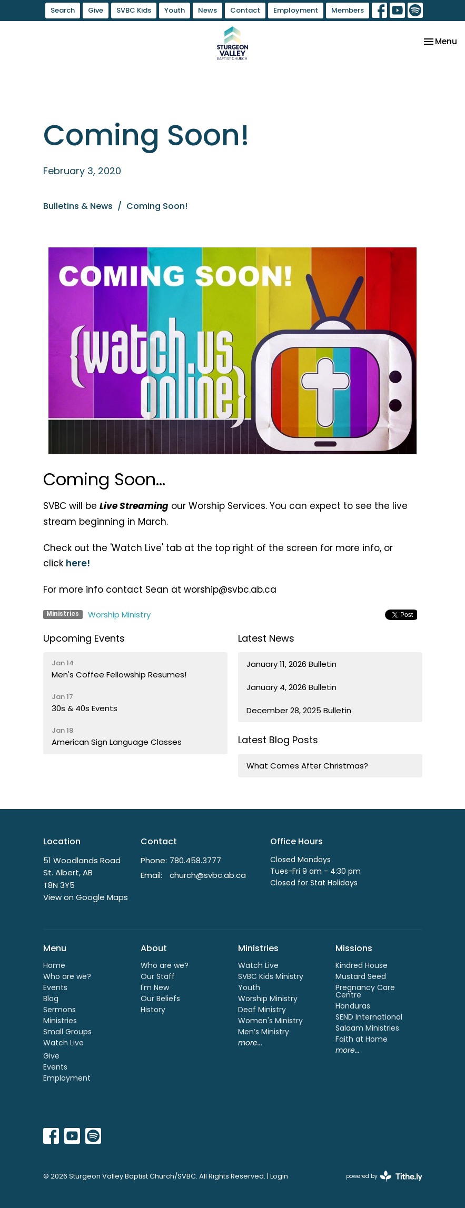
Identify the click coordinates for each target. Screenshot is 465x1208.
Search (63, 10)
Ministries (60, 1020)
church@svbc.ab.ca (208, 875)
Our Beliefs (160, 998)
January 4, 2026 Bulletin (291, 687)
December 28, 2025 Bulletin (298, 710)
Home (54, 965)
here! (78, 563)
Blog (50, 998)
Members (347, 10)
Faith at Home (361, 1039)
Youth (174, 10)
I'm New (155, 987)
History (153, 1009)
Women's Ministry (270, 1020)
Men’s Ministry (263, 1031)
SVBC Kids (133, 10)
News (207, 10)
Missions (353, 948)
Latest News (266, 638)
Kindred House (361, 965)
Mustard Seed (360, 976)
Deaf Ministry (262, 1009)
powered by (384, 1176)
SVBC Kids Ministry (270, 976)
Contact (245, 10)
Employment (295, 10)
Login (279, 1176)
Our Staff (158, 976)
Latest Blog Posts (278, 739)
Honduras (352, 1006)
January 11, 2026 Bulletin (291, 664)
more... (250, 1042)
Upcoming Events (84, 638)
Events (55, 987)
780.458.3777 (195, 860)
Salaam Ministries (367, 1028)
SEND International (368, 1017)
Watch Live (63, 1042)
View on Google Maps (85, 897)
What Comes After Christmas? (307, 765)
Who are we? (67, 976)
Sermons (59, 1009)
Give (95, 10)
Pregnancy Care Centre (365, 991)
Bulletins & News (78, 206)
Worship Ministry (119, 614)
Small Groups (67, 1031)
